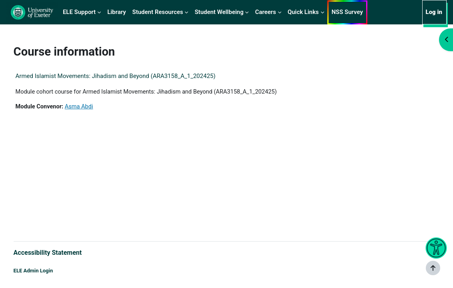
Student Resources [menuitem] (157, 12)
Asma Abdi (95, 106)
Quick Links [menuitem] (303, 12)
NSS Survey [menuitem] (347, 12)
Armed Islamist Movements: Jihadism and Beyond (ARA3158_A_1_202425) (130, 76)
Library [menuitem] (116, 12)
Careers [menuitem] (265, 12)
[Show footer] (433, 268)
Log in (434, 12)
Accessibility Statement (62, 252)
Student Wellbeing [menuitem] (218, 12)
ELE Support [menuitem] (79, 12)
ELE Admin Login (48, 271)
